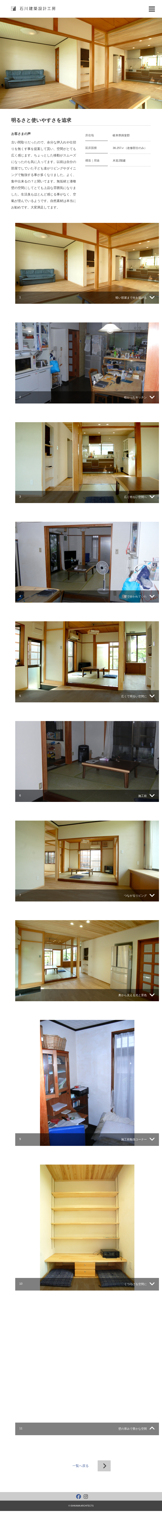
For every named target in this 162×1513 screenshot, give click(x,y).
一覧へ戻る (80, 1465)
